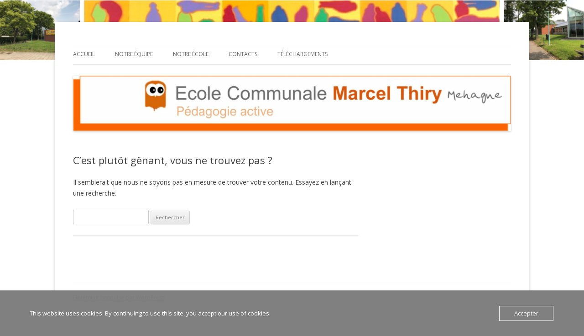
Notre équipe (134, 54)
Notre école (191, 54)
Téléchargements (302, 54)
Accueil (84, 54)
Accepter (526, 313)
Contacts (243, 54)
